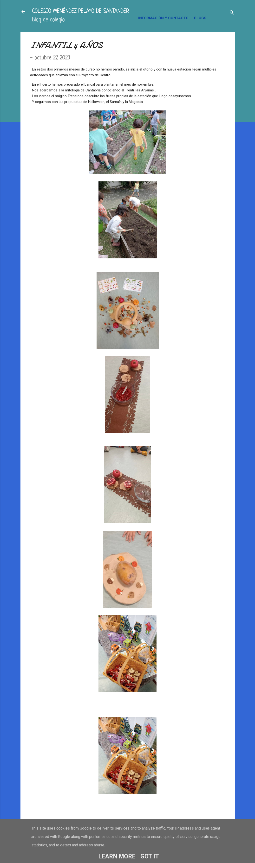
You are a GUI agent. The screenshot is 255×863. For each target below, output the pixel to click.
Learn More (117, 856)
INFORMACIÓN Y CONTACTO (163, 18)
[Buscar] (232, 13)
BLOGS (200, 18)
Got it (149, 856)
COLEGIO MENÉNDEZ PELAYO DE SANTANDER (80, 11)
